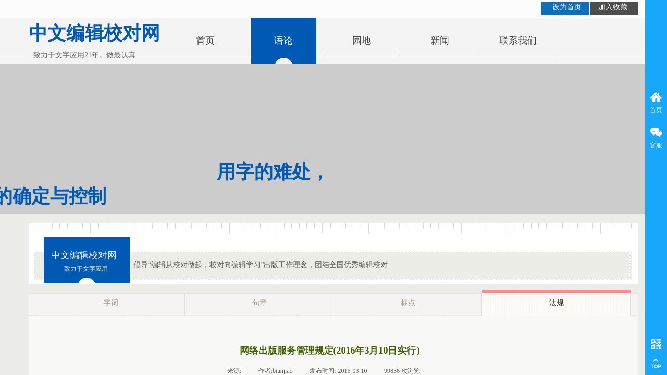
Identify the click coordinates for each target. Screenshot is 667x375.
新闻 (439, 40)
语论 (283, 40)
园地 (361, 40)
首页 (205, 40)
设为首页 (567, 7)
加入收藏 (612, 7)
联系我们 (518, 40)
